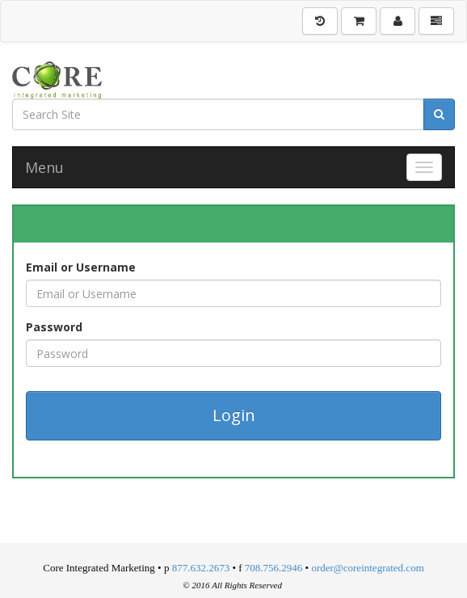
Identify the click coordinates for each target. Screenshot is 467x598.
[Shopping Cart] (359, 21)
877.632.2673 (201, 568)
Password (54, 327)
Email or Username (81, 267)
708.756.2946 (274, 568)
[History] (320, 21)
